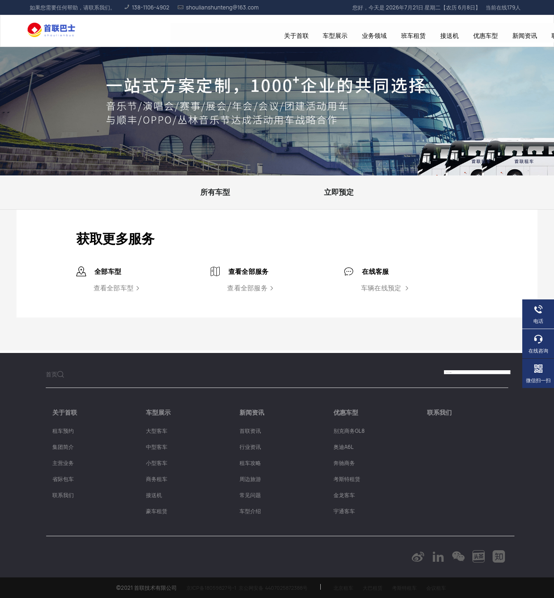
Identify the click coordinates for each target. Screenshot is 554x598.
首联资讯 (250, 430)
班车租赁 (261, 31)
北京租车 (346, 587)
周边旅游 (250, 479)
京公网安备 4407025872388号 (271, 587)
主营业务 (63, 463)
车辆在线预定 (386, 287)
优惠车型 (330, 31)
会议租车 (444, 587)
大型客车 (156, 430)
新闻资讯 (367, 31)
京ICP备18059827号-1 (203, 587)
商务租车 (156, 479)
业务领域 (223, 31)
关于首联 (148, 31)
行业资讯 (250, 447)
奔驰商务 (344, 463)
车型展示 (186, 31)
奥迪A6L (343, 447)
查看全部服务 (251, 287)
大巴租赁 (376, 587)
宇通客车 (344, 511)
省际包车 (63, 479)
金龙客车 (344, 495)
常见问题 (250, 495)
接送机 (295, 31)
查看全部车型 (117, 287)
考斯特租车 (410, 587)
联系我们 (405, 31)
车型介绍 (250, 511)
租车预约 (63, 430)
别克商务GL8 (349, 430)
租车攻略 (250, 463)
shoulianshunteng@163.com (218, 7)
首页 (51, 374)
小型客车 (156, 463)
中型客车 (156, 447)
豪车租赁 (156, 511)
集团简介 (63, 447)
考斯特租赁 (346, 479)
